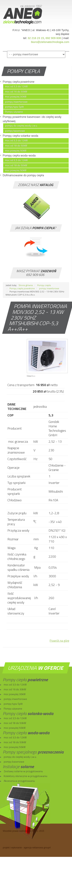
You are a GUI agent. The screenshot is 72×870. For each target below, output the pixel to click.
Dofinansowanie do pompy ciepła (23, 175)
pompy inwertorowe (16, 102)
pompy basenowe (15, 131)
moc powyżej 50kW (15, 150)
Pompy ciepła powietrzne (18, 81)
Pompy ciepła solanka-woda (20, 135)
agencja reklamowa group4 (37, 847)
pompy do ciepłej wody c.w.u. (21, 125)
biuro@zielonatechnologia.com (50, 41)
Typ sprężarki (16, 482)
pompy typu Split (14, 107)
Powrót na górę (59, 640)
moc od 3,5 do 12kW (16, 86)
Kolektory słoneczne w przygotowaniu (25, 776)
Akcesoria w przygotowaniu (19, 781)
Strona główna (26, 285)
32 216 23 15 (36, 38)
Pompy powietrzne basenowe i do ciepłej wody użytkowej (32, 118)
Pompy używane (14, 112)
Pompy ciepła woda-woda (19, 155)
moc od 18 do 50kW (16, 145)
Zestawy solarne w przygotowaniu (23, 771)
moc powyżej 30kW (15, 96)
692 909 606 (53, 38)
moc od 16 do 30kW (16, 91)
